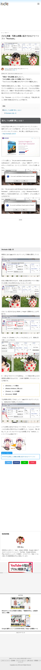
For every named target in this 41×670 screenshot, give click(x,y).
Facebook (16, 462)
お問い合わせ (30, 660)
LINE (24, 462)
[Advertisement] (20, 17)
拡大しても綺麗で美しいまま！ (13, 110)
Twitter (8, 462)
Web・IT (15, 70)
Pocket (32, 462)
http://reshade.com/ (8, 134)
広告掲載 (13, 660)
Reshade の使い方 (11, 113)
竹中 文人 (20, 547)
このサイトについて (5, 660)
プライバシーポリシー (21, 660)
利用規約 (36, 660)
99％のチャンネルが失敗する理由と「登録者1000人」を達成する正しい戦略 (20, 611)
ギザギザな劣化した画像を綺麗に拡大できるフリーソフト (18, 456)
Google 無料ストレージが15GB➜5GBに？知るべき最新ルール (20, 628)
